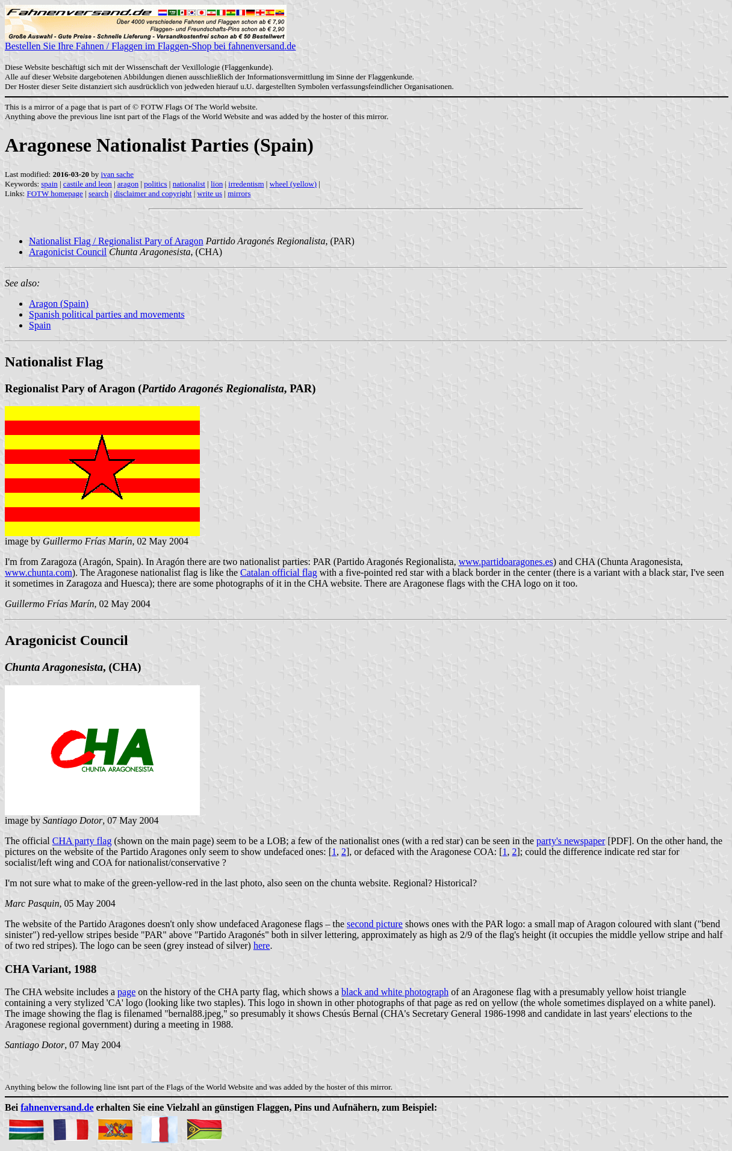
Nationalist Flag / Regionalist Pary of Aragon (116, 241)
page (126, 992)
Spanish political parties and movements (107, 314)
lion (217, 183)
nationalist (189, 183)
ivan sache (117, 174)
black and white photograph (394, 992)
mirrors (239, 193)
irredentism (246, 183)
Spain (40, 325)
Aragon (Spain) (58, 303)
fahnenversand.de (56, 1107)
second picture (375, 924)
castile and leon (87, 183)
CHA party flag (82, 841)
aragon (127, 183)
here (261, 945)
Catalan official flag (278, 572)
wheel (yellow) (293, 183)
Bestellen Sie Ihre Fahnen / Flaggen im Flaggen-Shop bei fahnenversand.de (150, 41)
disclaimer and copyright (152, 193)
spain (49, 183)
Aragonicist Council (68, 252)
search (98, 193)
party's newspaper (570, 841)
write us (210, 193)
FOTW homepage (54, 193)
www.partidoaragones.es (506, 562)
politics (155, 183)
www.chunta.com (38, 572)
